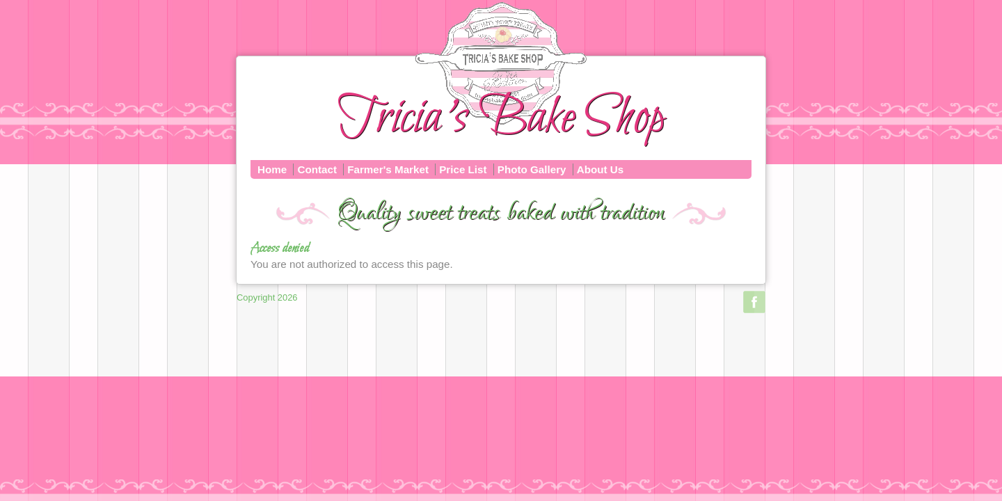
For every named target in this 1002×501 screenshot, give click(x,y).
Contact (317, 169)
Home (272, 169)
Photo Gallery (532, 169)
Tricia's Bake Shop (501, 118)
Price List (462, 169)
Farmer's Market (388, 169)
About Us (600, 169)
